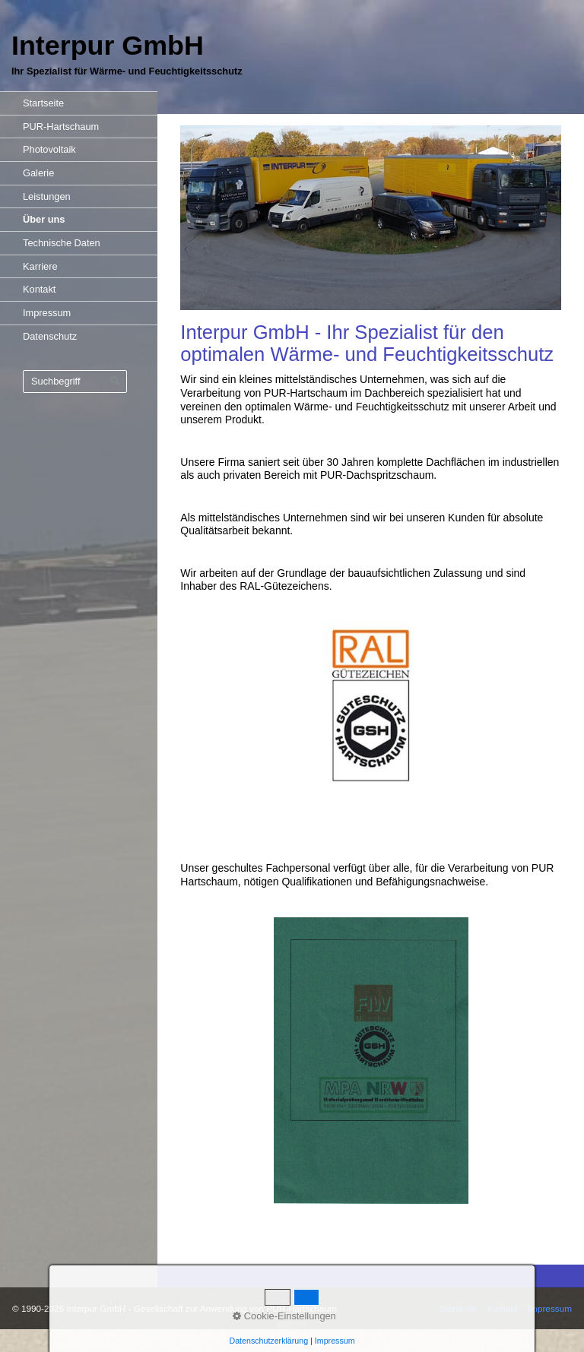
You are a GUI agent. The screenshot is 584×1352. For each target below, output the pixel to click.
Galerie (38, 173)
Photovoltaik (49, 149)
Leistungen (47, 196)
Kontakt (39, 289)
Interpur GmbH (107, 45)
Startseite (43, 103)
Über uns (44, 219)
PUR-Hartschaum (61, 126)
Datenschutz (50, 336)
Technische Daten (61, 243)
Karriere (40, 266)
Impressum (47, 312)
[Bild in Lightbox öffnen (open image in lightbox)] (370, 217)
